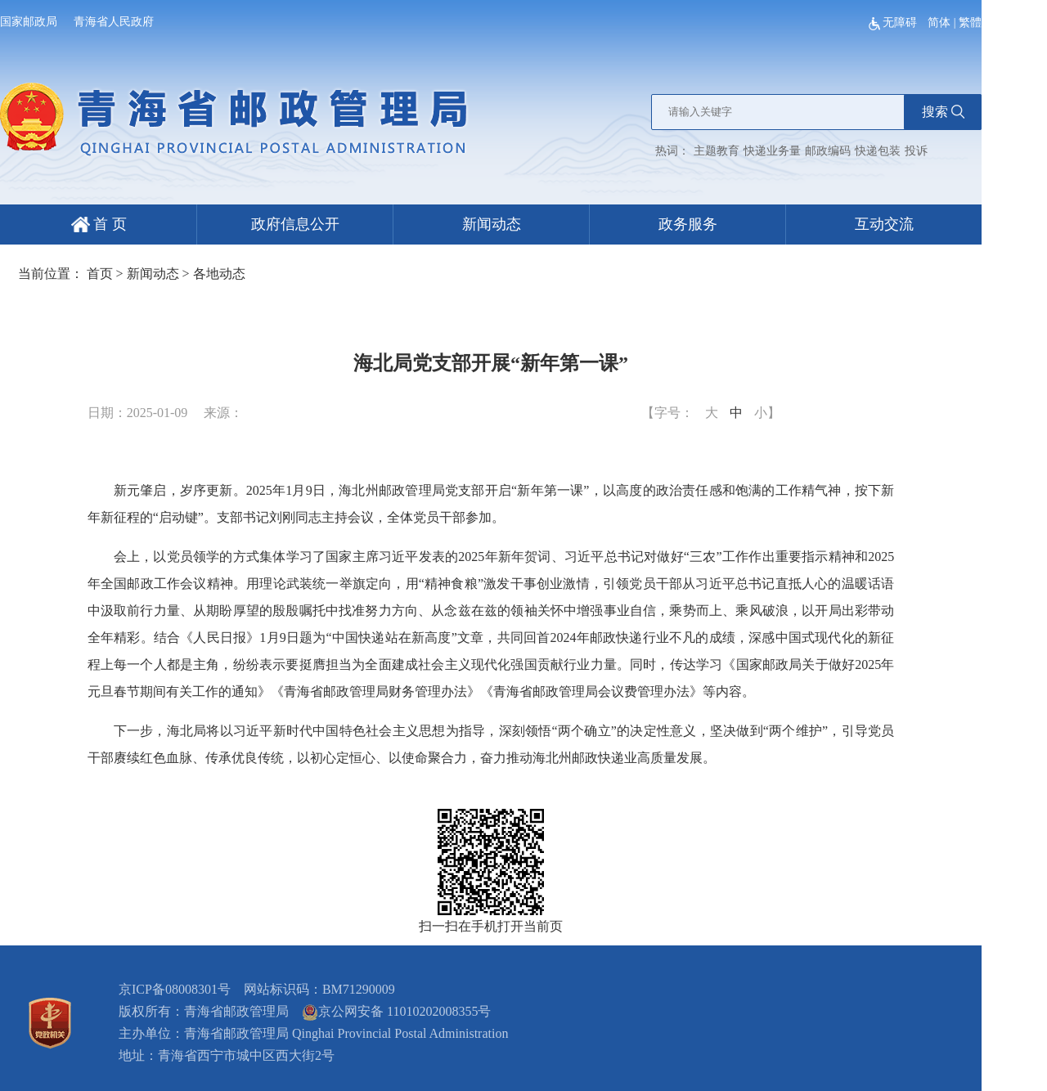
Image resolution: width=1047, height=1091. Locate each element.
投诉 (916, 151)
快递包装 (878, 151)
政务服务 (687, 224)
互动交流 (884, 224)
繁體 (970, 22)
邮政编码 (828, 151)
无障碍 (894, 22)
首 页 (99, 224)
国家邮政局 (28, 22)
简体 (939, 22)
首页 (100, 274)
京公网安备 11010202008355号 (396, 1011)
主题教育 (716, 151)
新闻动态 (491, 224)
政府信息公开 (295, 224)
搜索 (943, 112)
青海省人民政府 (114, 22)
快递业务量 (772, 151)
